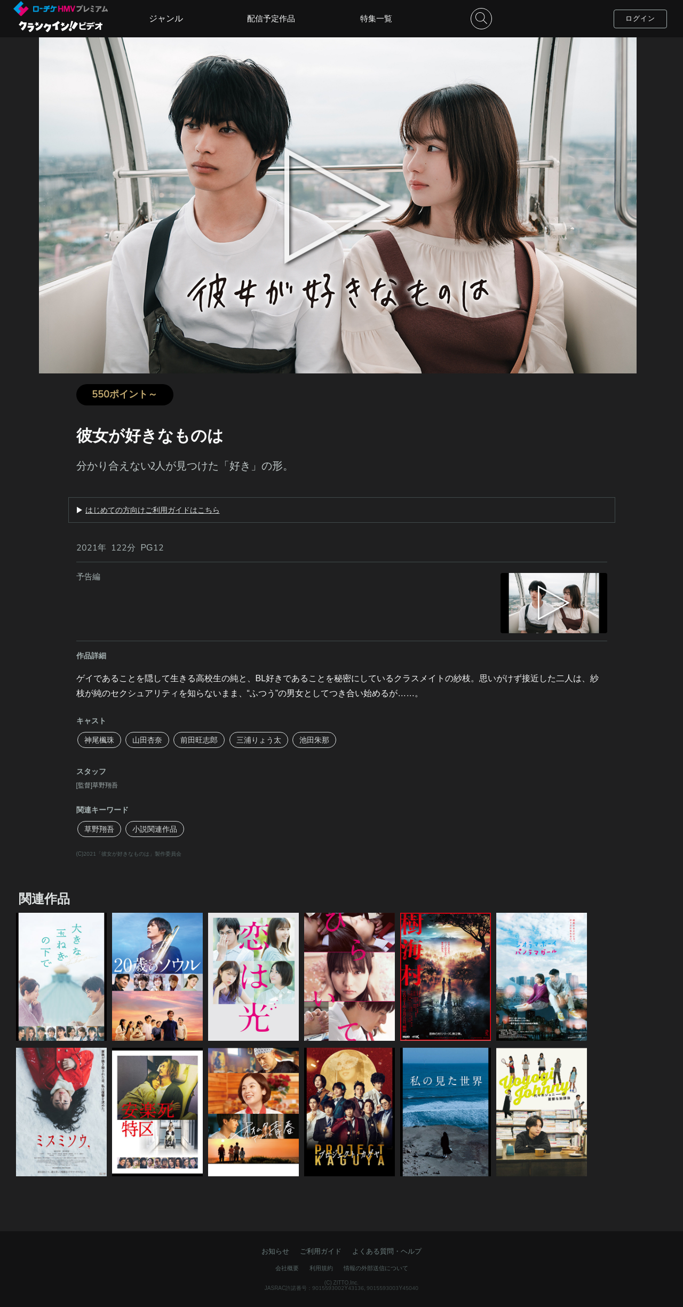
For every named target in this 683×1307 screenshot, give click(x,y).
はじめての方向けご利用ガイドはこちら (152, 510)
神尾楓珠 (99, 740)
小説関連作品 (154, 829)
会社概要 (287, 1268)
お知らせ (275, 1251)
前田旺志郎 (199, 740)
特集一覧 (376, 18)
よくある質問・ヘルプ (387, 1251)
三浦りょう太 (258, 740)
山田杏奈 (147, 740)
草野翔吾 (99, 829)
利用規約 (321, 1268)
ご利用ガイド (321, 1251)
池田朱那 (314, 740)
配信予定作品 (271, 18)
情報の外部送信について (376, 1268)
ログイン (640, 18)
